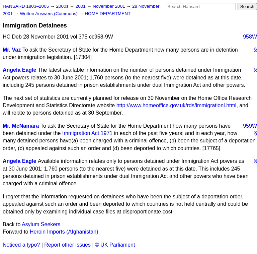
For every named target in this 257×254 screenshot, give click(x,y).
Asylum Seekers (41, 224)
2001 (81, 6)
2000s (63, 6)
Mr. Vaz (12, 50)
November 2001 (109, 6)
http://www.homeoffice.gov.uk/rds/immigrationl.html (176, 105)
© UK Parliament (115, 245)
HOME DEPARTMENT (108, 13)
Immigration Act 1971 (87, 133)
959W (250, 126)
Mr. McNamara (21, 126)
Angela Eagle (19, 70)
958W (250, 37)
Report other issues (67, 245)
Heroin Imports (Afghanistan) (64, 232)
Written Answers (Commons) (49, 13)
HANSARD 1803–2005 (26, 6)
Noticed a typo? (21, 245)
